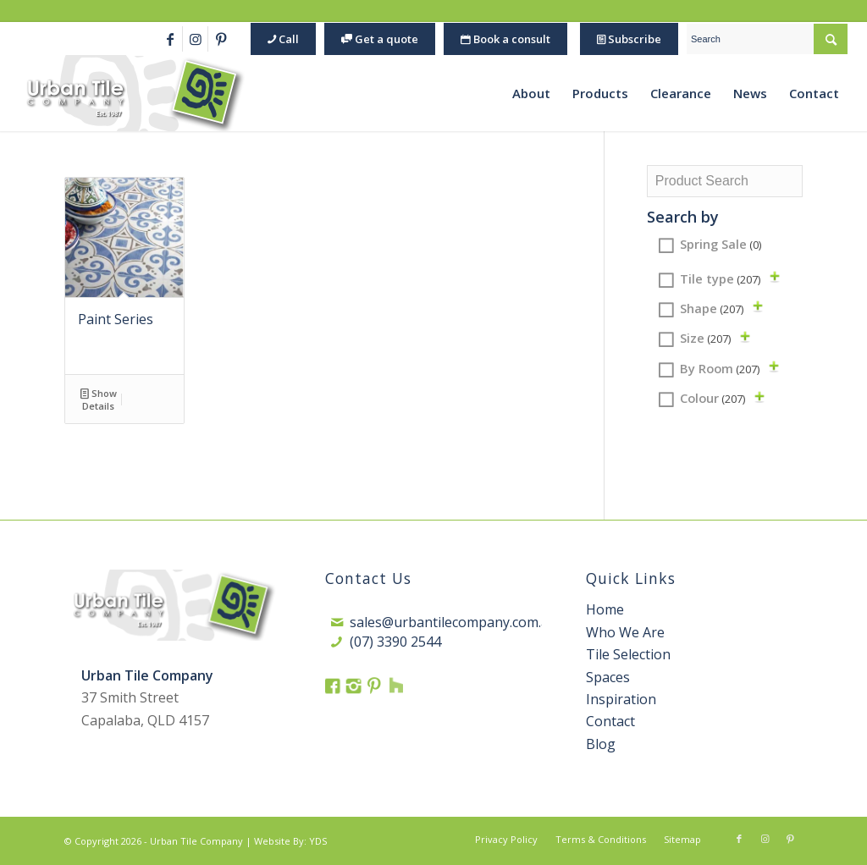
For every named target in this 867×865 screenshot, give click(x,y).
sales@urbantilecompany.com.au (453, 622)
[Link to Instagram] (195, 39)
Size (705, 337)
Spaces (608, 677)
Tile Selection (628, 654)
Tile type (720, 278)
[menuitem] (281, 39)
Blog (601, 744)
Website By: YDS (290, 841)
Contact (610, 721)
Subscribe (629, 39)
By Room (719, 368)
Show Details (98, 398)
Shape (711, 308)
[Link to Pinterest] (221, 39)
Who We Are (625, 632)
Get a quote (379, 39)
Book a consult (505, 39)
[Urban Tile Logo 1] (134, 93)
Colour (712, 397)
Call (283, 39)
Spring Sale (720, 243)
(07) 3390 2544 (395, 641)
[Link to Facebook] (169, 39)
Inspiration (621, 699)
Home (605, 609)
